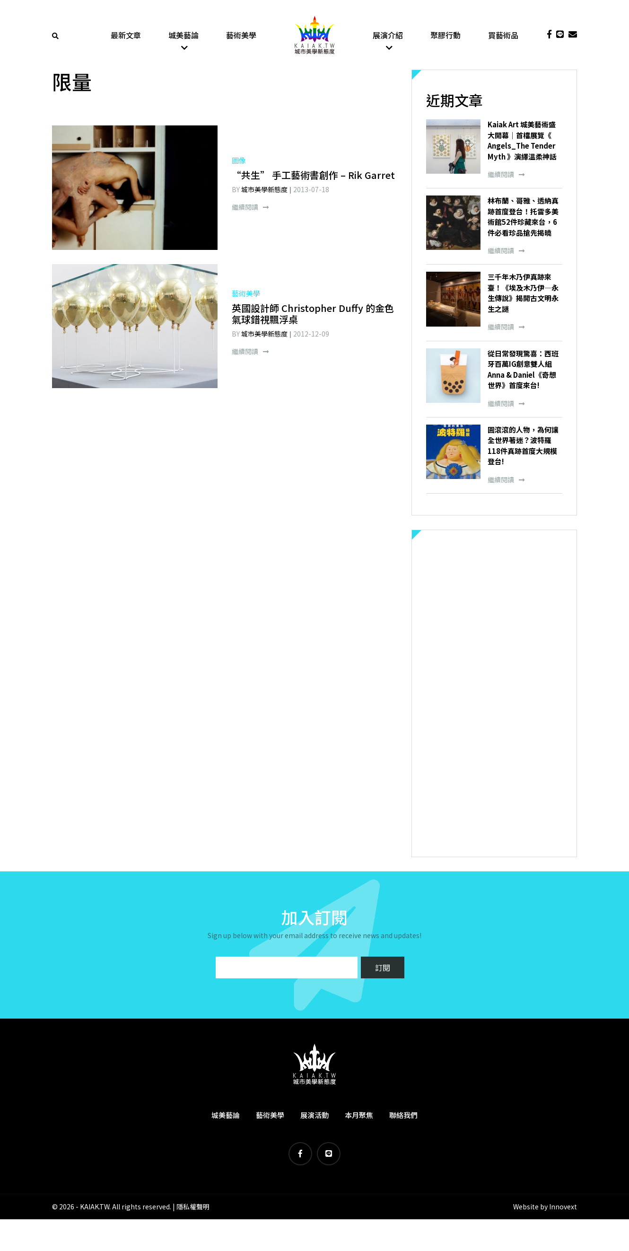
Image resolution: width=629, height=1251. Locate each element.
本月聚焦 (359, 1116)
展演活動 (314, 1116)
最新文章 (126, 35)
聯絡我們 (403, 1116)
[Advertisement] (494, 695)
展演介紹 (388, 35)
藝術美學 (241, 35)
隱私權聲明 (193, 1208)
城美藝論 (183, 35)
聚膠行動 (445, 35)
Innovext (563, 1208)
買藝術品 (503, 35)
